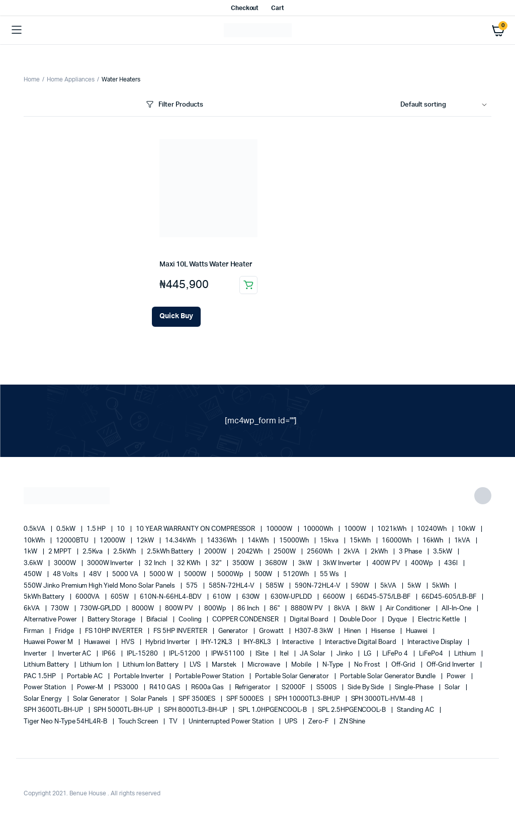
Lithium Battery (47, 665)
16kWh (433, 540)
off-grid (404, 665)
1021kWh (392, 529)
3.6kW (34, 563)
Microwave (264, 665)
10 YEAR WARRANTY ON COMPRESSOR (196, 529)
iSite (262, 654)
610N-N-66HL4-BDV (171, 597)
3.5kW (443, 551)
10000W (280, 529)
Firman (34, 631)
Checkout (245, 8)
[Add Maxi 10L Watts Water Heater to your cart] (176, 317)
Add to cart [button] (248, 285)
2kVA (352, 551)
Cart (277, 8)
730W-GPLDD (101, 608)
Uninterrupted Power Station (232, 721)
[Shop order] (445, 105)
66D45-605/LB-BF (449, 597)
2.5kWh (125, 551)
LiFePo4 (432, 654)
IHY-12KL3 (217, 642)
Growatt (272, 631)
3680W (277, 563)
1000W (356, 529)
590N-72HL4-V (318, 586)
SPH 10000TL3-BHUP (308, 699)
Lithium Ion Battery (151, 665)
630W (252, 597)
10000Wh (318, 529)
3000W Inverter (111, 563)
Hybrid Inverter (168, 642)
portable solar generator (292, 676)
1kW (31, 551)
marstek (225, 665)
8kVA (343, 608)
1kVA (463, 540)
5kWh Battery (45, 597)
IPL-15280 (143, 654)
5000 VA (126, 574)
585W (275, 586)
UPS (292, 721)
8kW (368, 608)
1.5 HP (97, 529)
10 (121, 529)
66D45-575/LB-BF (384, 597)
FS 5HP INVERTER (181, 631)
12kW (145, 540)
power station (45, 687)
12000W (113, 540)
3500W (244, 563)
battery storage (112, 619)
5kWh (441, 586)
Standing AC (416, 710)
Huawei (417, 631)
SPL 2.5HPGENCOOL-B (352, 710)
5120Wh (296, 574)
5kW (414, 586)
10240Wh (432, 529)
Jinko (345, 654)
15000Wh (294, 540)
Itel (285, 654)
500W (264, 574)
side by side (367, 687)
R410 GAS (165, 687)
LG (368, 654)
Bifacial (157, 619)
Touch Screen (138, 721)
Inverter (36, 654)
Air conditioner (409, 608)
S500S (327, 687)
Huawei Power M (49, 642)
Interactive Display (435, 642)
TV (174, 721)
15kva (330, 540)
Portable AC (86, 676)
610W (222, 597)
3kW (305, 563)
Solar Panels (150, 699)
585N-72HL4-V (232, 586)
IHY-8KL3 (258, 642)
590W (361, 586)
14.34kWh (181, 540)
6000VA (88, 597)
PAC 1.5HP (40, 676)
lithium (465, 654)
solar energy (43, 699)
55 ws (330, 574)
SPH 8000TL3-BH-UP (196, 710)
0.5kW (66, 529)
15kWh (361, 540)
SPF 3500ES (198, 699)
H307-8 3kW (314, 631)
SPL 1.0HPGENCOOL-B (273, 710)
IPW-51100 (228, 654)
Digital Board (310, 619)
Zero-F (319, 721)
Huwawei (98, 642)
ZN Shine (352, 721)
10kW (467, 529)
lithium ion (97, 665)
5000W (196, 574)
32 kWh (189, 563)
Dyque (398, 619)
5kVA (389, 586)
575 (193, 586)
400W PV (387, 563)
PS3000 (127, 687)
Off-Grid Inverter (451, 665)
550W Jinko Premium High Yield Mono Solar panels (100, 586)
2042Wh (251, 551)
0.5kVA (35, 529)
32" (217, 563)
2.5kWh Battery (171, 551)
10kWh (35, 540)
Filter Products (173, 105)
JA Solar (313, 654)
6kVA (32, 608)
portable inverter (139, 676)
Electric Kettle (439, 619)
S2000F (294, 687)
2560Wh (320, 551)
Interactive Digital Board (361, 642)
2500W (285, 551)
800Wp (216, 608)
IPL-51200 (185, 654)
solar (453, 687)
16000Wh (397, 540)
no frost (368, 665)
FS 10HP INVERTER (114, 631)
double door (359, 619)
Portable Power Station (210, 676)
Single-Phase (415, 687)
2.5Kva (93, 551)
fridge (65, 631)
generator (234, 631)
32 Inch (155, 563)
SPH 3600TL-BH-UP (54, 710)
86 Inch (249, 608)
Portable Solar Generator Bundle (388, 676)
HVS (128, 642)
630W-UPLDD (292, 597)
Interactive (298, 642)
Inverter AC (75, 654)
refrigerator (254, 687)
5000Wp (231, 574)
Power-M (91, 687)
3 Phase (411, 551)
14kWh (258, 540)
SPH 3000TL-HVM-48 (384, 699)
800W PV (180, 608)
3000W (65, 563)
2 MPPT (60, 551)
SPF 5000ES (245, 699)
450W (33, 574)
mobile (302, 665)
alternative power (51, 619)
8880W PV (307, 608)
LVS (196, 665)
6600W (335, 597)
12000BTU (73, 540)
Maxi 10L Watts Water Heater (205, 264)
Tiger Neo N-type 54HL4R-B (66, 721)
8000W (143, 608)
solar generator (97, 699)
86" (275, 608)
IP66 (109, 654)
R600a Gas (208, 687)
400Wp (423, 563)
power (457, 676)
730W (60, 608)
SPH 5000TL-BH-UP (124, 710)
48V (96, 574)
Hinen (353, 631)
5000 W (162, 574)
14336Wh (222, 540)
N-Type (333, 665)
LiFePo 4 (395, 654)
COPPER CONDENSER (246, 619)
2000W (216, 551)
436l (451, 563)
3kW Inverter (343, 563)
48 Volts (66, 574)
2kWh (380, 551)
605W (120, 597)
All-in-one (457, 608)
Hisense (383, 631)
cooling (191, 619)
